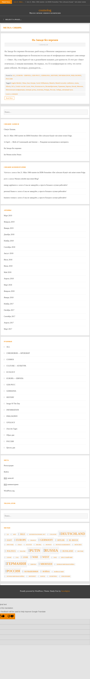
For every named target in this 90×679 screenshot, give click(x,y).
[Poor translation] (10, 616)
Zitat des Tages (11, 429)
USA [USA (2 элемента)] (17, 557)
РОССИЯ (9, 79)
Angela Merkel (16, 83)
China (24, 83)
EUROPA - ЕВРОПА (23, 75)
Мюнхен (80, 86)
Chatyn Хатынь (9, 129)
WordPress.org (9, 491)
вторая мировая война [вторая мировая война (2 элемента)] (15, 576)
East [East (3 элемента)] (9, 540)
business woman (10, 198)
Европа (68, 86)
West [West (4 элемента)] (45, 557)
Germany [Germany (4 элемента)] (46, 540)
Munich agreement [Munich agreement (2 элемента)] (63, 544)
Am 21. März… (19, 2)
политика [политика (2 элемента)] (53, 576)
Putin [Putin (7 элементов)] (35, 550)
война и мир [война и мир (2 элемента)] (59, 571)
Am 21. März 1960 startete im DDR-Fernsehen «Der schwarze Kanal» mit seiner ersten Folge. (38, 136)
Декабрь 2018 (9, 234)
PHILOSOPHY (76, 75)
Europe (33, 83)
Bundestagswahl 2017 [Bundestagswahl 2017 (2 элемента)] (37, 534)
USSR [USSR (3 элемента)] (25, 557)
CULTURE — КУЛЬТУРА (16, 366)
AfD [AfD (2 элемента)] (14, 534)
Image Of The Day (13, 404)
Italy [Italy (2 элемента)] (20, 544)
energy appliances (10, 185)
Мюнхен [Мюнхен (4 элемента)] (46, 564)
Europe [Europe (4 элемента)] (21, 540)
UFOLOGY (10, 422)
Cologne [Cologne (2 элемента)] (53, 534)
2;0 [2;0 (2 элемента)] (8, 534)
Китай (74, 86)
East (28, 83)
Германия (61, 86)
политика (40, 90)
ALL (14, 75)
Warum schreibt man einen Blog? (27, 179)
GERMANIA (45, 75)
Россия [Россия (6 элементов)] (13, 571)
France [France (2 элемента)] (33, 540)
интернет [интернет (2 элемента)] (32, 576)
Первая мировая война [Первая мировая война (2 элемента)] (65, 564)
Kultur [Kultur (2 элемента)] (29, 544)
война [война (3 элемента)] (46, 571)
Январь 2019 (8, 228)
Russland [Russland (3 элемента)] (68, 551)
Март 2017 (8, 329)
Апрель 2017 (9, 323)
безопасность (40, 86)
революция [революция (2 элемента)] (66, 576)
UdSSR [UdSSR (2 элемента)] (9, 557)
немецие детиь (31, 90)
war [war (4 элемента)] (35, 557)
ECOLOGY (10, 372)
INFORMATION (64, 75)
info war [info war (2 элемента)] (10, 544)
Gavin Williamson (42, 83)
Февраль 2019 (9, 222)
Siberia (8, 86)
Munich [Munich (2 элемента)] (48, 544)
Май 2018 (7, 272)
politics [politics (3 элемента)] (11, 551)
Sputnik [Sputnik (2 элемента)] (80, 551)
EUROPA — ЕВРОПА (14, 378)
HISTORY (54, 75)
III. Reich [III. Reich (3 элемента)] (73, 540)
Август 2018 (8, 253)
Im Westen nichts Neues (12, 155)
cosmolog (45, 10)
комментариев (11, 485)
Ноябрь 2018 (9, 241)
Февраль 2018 (9, 291)
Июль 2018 (8, 260)
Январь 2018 (8, 297)
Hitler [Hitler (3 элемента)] (60, 540)
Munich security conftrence (64, 83)
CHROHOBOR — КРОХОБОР (18, 353)
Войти (6, 472)
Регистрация (8, 466)
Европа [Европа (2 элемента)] (33, 564)
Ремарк (46, 90)
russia (77, 83)
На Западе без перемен (45, 40)
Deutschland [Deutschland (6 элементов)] (73, 533)
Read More (9, 98)
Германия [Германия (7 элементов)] (16, 564)
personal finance (10, 191)
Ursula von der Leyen (23, 86)
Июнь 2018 (8, 266)
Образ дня (10, 435)
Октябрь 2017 (9, 310)
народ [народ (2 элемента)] (42, 576)
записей (9, 478)
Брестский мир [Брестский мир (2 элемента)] (66, 557)
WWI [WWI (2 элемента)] (55, 557)
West (32, 86)
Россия (52, 90)
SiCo (13, 86)
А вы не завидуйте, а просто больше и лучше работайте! (46, 185)
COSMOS (10, 359)
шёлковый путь (67, 90)
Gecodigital (65, 591)
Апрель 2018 (9, 279)
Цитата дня (10, 448)
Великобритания (51, 86)
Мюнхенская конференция (15, 90)
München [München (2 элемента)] (78, 544)
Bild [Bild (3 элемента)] (22, 534)
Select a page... (12, 19)
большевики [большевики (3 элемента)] (31, 571)
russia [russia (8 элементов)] (51, 550)
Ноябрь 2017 (9, 304)
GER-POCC (36, 75)
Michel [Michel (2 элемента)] (38, 544)
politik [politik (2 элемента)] (22, 551)
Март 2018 (8, 285)
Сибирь (58, 90)
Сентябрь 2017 (9, 316)
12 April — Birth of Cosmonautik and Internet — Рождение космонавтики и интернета (36, 142)
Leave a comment (12, 94)
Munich (51, 83)
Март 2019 (8, 216)
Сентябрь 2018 (9, 247)
